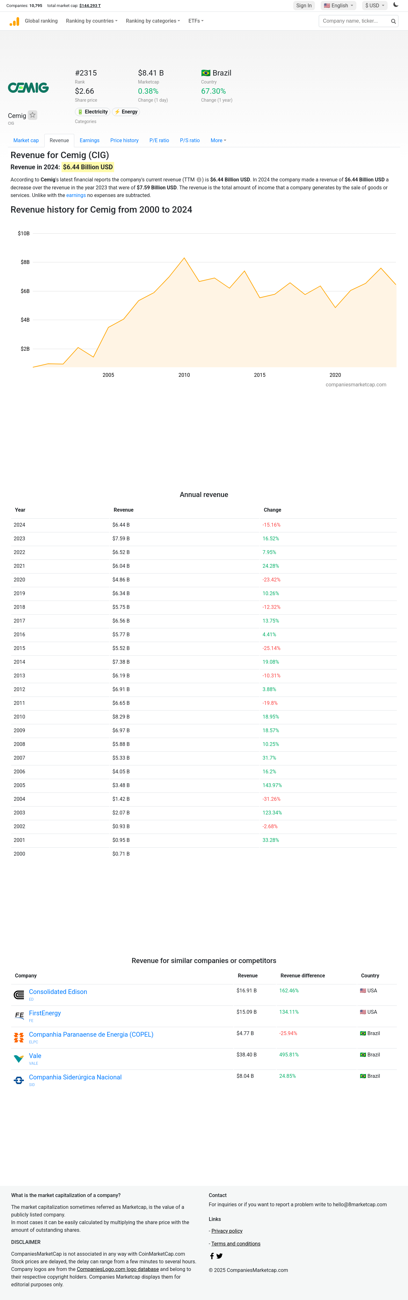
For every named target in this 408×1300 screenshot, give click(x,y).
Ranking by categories (151, 21)
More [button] (216, 140)
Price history (124, 140)
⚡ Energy (126, 112)
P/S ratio (190, 140)
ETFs (194, 21)
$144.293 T (90, 5)
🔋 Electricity (92, 112)
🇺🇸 (336, 6)
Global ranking (41, 21)
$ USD (372, 6)
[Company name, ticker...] (358, 21)
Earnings (89, 140)
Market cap (26, 140)
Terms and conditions (235, 1244)
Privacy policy (227, 1231)
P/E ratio (159, 140)
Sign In (304, 6)
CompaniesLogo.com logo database (118, 1269)
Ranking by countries (90, 21)
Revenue (59, 140)
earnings (76, 195)
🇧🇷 (216, 73)
